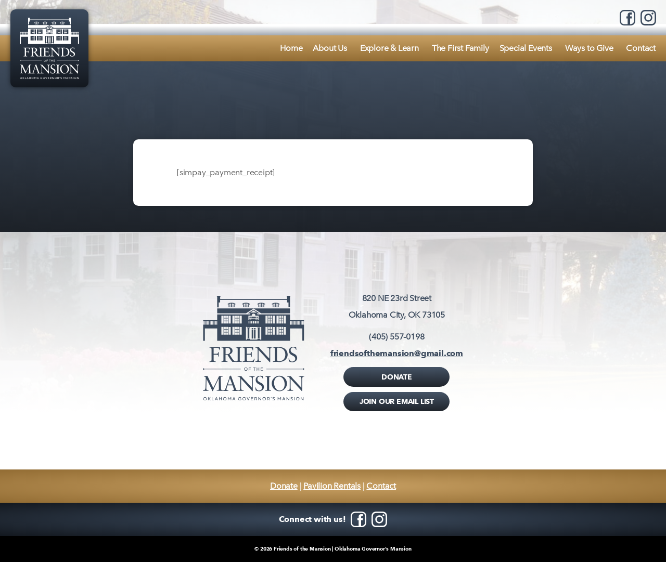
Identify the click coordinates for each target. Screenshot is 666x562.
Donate (396, 377)
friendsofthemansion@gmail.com (396, 353)
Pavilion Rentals (332, 486)
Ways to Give (589, 48)
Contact (641, 48)
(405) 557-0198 (396, 337)
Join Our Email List (397, 401)
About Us (330, 48)
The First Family (460, 48)
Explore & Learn (389, 48)
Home (291, 48)
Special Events (525, 48)
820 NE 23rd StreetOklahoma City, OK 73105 (397, 306)
